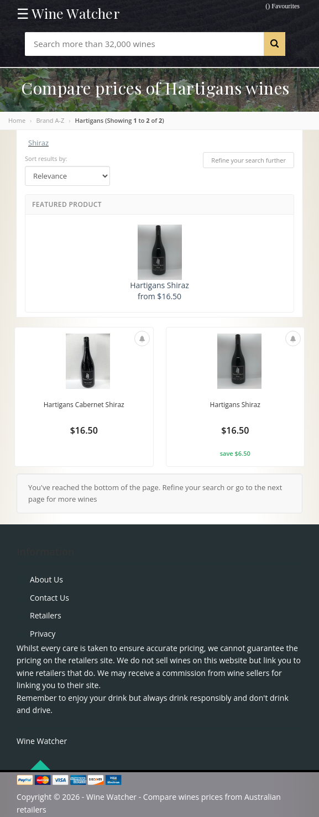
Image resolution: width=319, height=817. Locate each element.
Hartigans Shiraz (235, 404)
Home (16, 120)
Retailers (45, 615)
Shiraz (38, 143)
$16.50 (84, 430)
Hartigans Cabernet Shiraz (84, 404)
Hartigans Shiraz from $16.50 (159, 263)
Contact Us (49, 597)
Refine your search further (248, 160)
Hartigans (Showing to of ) (119, 120)
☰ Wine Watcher (68, 13)
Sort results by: (46, 158)
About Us (46, 579)
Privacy (42, 633)
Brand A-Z (50, 120)
